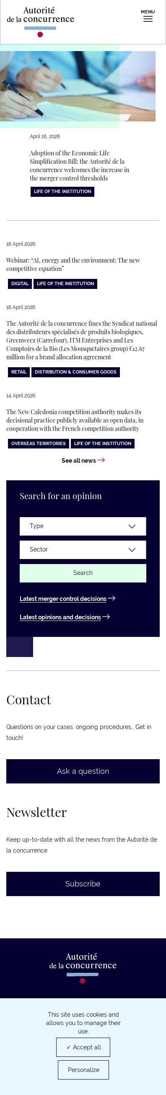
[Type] (83, 526)
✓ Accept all (83, 1047)
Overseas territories (38, 443)
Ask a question (83, 771)
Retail (18, 372)
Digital (20, 283)
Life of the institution (62, 191)
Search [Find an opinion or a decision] (83, 572)
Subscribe (83, 883)
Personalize (83, 1070)
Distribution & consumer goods (76, 372)
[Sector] (83, 550)
